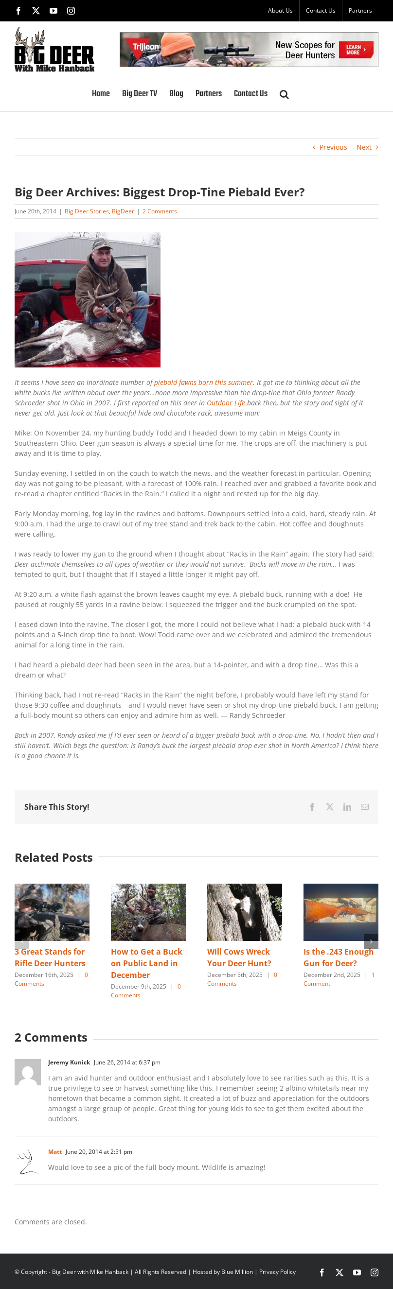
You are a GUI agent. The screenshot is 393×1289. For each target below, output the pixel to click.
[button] (284, 94)
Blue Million (237, 1272)
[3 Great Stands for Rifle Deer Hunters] (52, 888)
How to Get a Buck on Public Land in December (146, 963)
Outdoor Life (227, 402)
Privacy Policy (277, 1272)
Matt (55, 1152)
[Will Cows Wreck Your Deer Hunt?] (244, 888)
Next (364, 147)
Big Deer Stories (87, 211)
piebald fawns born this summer (202, 382)
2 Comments (160, 211)
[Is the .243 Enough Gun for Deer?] (341, 888)
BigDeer (123, 211)
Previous (333, 147)
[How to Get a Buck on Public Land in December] (148, 888)
